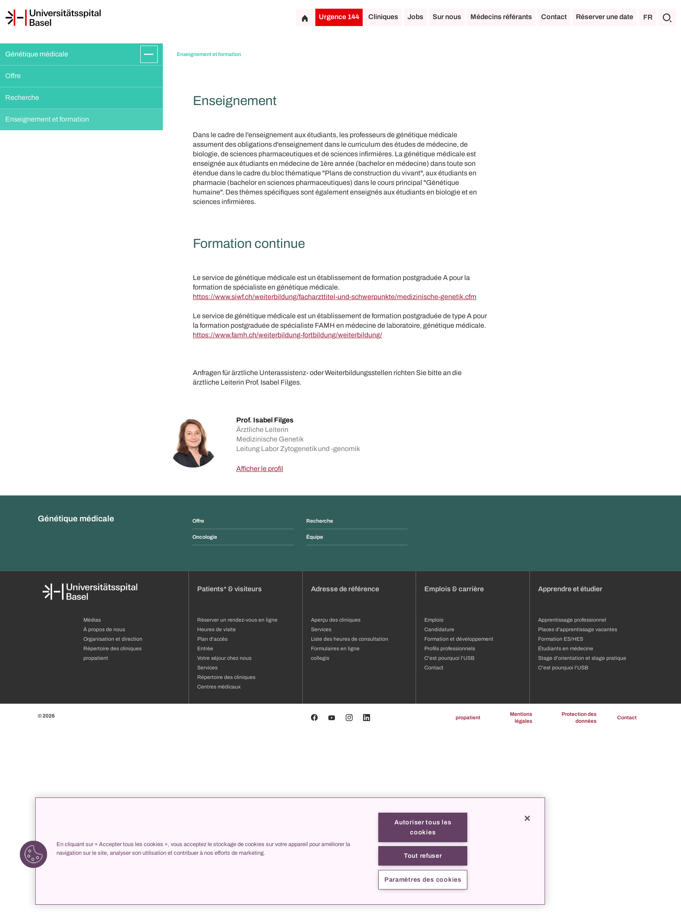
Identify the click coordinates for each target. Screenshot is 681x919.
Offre (13, 75)
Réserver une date (604, 16)
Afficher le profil (259, 656)
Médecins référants (501, 16)
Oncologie (204, 724)
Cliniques (383, 16)
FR (647, 17)
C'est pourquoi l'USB (563, 855)
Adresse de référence (345, 776)
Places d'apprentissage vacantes (577, 817)
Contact (554, 16)
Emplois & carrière (454, 776)
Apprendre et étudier (570, 776)
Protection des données (579, 905)
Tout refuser (423, 855)
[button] (33, 854)
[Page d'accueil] (53, 18)
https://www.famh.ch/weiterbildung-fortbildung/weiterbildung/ (287, 522)
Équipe (314, 724)
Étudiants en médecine (565, 836)
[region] (290, 851)
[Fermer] (527, 818)
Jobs (415, 16)
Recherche (22, 97)
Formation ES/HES (560, 826)
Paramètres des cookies (423, 879)
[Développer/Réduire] (149, 54)
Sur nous (447, 16)
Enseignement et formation (47, 119)
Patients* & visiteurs (229, 776)
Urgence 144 (339, 16)
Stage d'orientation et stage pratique (582, 846)
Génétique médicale (36, 54)
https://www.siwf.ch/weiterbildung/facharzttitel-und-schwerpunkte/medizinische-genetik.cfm (334, 484)
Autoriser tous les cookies (422, 827)
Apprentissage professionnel (572, 807)
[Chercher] (667, 17)
